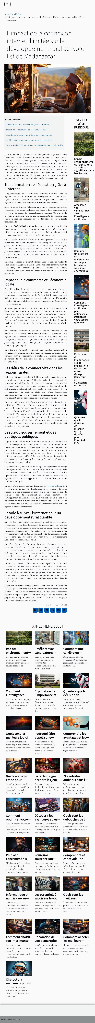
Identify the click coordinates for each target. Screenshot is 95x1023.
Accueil (7, 14)
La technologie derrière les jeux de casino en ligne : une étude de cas (47, 781)
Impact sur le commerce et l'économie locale (26, 129)
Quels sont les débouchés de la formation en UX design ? (75, 821)
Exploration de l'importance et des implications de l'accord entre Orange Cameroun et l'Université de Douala (81, 369)
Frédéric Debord (54, 485)
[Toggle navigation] (7, 4)
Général (17, 14)
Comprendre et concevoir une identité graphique (74, 860)
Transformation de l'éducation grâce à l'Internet (27, 124)
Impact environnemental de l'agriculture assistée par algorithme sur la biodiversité (84, 166)
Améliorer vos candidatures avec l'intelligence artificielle (81, 212)
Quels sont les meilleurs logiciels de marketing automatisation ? (19, 739)
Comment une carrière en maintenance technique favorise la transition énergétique (81, 261)
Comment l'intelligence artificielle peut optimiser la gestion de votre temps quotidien (81, 312)
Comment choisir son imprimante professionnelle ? (18, 941)
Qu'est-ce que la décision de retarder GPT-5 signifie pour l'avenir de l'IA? (80, 429)
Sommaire (14, 119)
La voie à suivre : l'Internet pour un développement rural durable (34, 145)
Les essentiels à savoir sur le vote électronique (46, 898)
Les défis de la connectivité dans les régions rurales (29, 134)
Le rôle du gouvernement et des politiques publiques (29, 140)
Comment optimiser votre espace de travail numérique (18, 821)
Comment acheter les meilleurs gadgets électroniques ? (76, 942)
